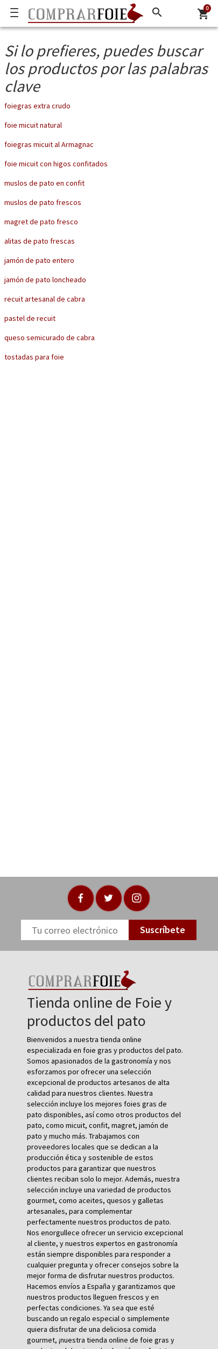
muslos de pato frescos (42, 202)
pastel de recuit (29, 318)
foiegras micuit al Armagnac (49, 144)
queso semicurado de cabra (49, 337)
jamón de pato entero (39, 260)
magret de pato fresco (41, 221)
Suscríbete (162, 929)
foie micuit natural (33, 125)
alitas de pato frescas (39, 241)
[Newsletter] (75, 930)
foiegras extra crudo (37, 106)
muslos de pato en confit (44, 183)
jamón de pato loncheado (45, 279)
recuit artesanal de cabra (44, 299)
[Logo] (83, 13)
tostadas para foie (34, 357)
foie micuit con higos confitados (56, 163)
